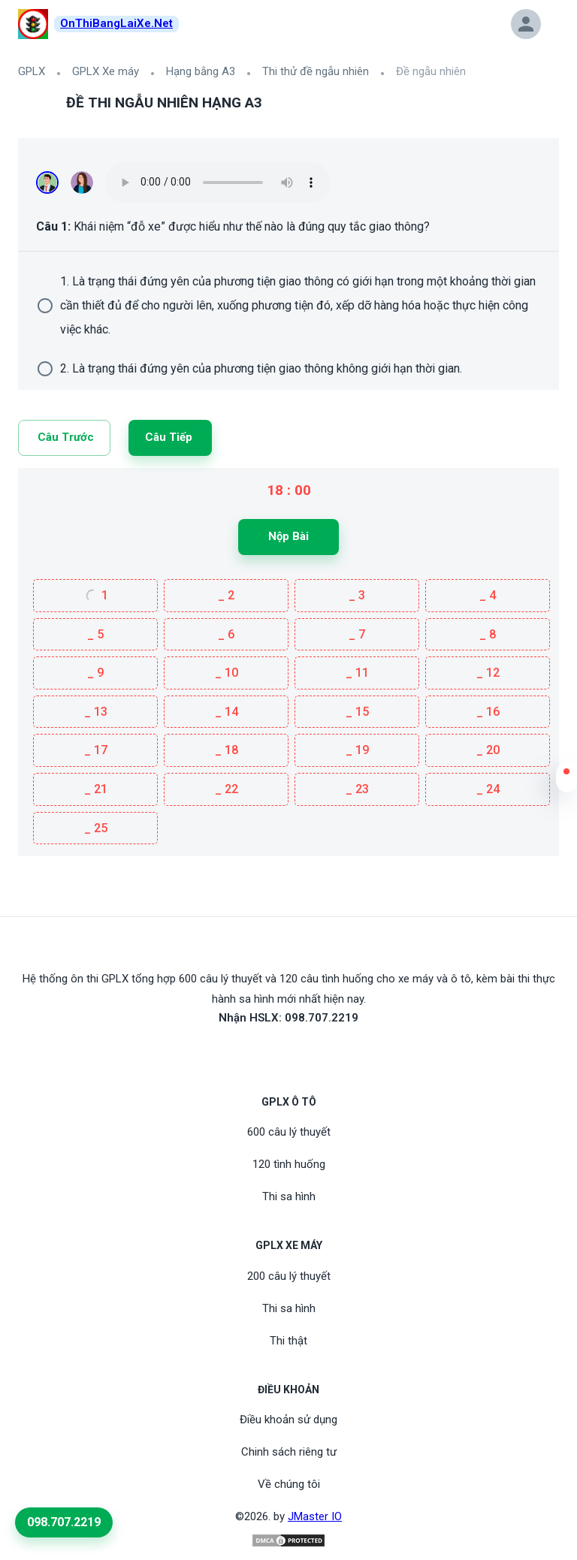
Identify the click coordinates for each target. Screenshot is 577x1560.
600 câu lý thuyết (289, 1132)
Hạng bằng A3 (200, 71)
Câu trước (66, 437)
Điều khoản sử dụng (288, 1419)
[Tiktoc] (307, 1052)
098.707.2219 (64, 1522)
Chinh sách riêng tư (289, 1452)
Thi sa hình (289, 1196)
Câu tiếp (168, 437)
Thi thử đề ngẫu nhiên (315, 71)
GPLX (31, 71)
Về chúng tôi (289, 1484)
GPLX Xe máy (105, 71)
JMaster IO (315, 1516)
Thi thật (288, 1340)
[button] (566, 781)
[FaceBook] (270, 1052)
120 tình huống (288, 1164)
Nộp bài (288, 536)
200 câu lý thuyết (289, 1276)
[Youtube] (288, 1052)
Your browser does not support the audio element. (218, 182)
